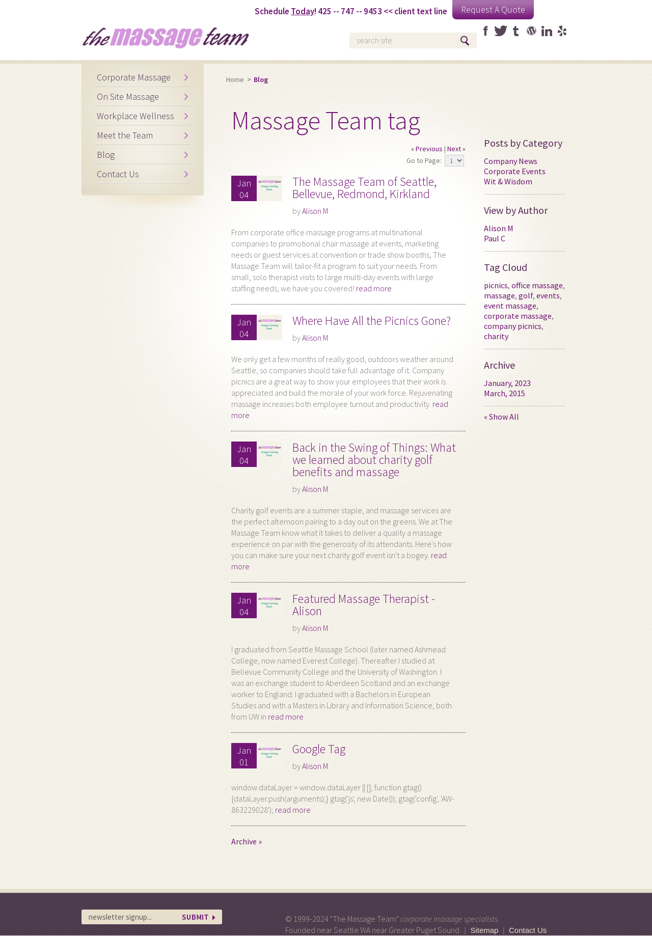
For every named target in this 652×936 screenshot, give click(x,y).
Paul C (494, 238)
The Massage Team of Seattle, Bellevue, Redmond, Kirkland (364, 188)
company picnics (512, 326)
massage (499, 295)
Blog (106, 154)
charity (496, 336)
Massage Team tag (325, 120)
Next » (456, 148)
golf (526, 295)
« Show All (501, 416)
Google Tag (318, 749)
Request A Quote (493, 9)
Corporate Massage (134, 77)
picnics (496, 285)
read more (374, 288)
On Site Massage (128, 96)
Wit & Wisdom (508, 181)
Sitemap (484, 930)
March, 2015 (504, 393)
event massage (510, 305)
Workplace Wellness (135, 116)
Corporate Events (515, 171)
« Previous (427, 148)
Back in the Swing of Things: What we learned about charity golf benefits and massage (374, 459)
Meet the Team (125, 135)
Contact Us (118, 174)
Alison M (315, 211)
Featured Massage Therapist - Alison (363, 605)
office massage (537, 285)
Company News (510, 161)
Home (235, 79)
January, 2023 (507, 383)
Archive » (246, 841)
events (548, 295)
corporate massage (518, 316)
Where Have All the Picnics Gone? (371, 320)
